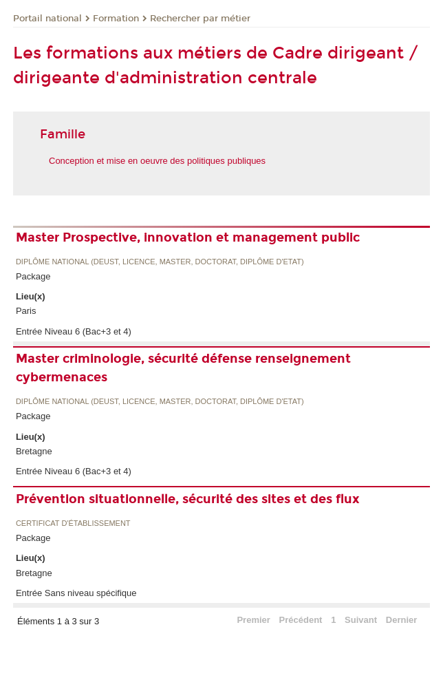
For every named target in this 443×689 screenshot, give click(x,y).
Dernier (402, 620)
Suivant (361, 620)
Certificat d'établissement (73, 523)
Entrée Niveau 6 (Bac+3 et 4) (73, 331)
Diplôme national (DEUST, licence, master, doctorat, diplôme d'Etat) (160, 262)
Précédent (301, 620)
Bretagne (34, 451)
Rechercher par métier (200, 18)
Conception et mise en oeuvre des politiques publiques (157, 161)
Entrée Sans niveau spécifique (76, 593)
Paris (26, 311)
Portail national (47, 18)
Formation (116, 18)
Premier (253, 620)
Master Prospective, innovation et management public (188, 237)
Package (33, 276)
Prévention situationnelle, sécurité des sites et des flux (188, 499)
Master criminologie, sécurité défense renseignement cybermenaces (183, 368)
